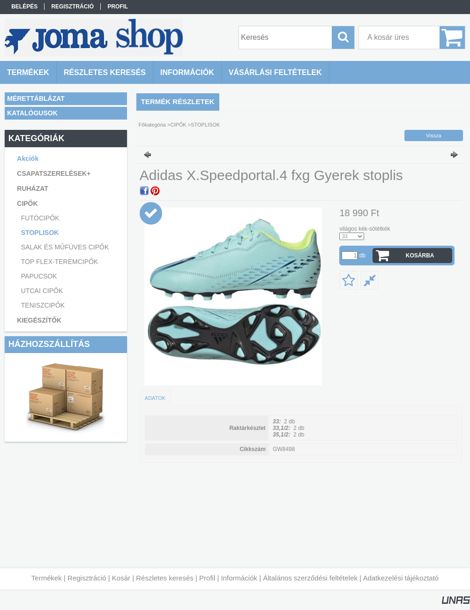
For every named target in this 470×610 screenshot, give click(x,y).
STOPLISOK (40, 232)
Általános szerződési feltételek (310, 578)
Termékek (46, 578)
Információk (239, 578)
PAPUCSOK (39, 276)
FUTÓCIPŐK (40, 218)
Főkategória (152, 125)
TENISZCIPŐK (43, 305)
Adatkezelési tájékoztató (401, 578)
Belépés (24, 6)
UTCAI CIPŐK (42, 290)
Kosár (121, 578)
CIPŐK (178, 125)
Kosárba (420, 255)
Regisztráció (86, 578)
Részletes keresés (165, 578)
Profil (207, 578)
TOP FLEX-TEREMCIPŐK (59, 261)
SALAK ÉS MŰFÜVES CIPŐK (65, 247)
